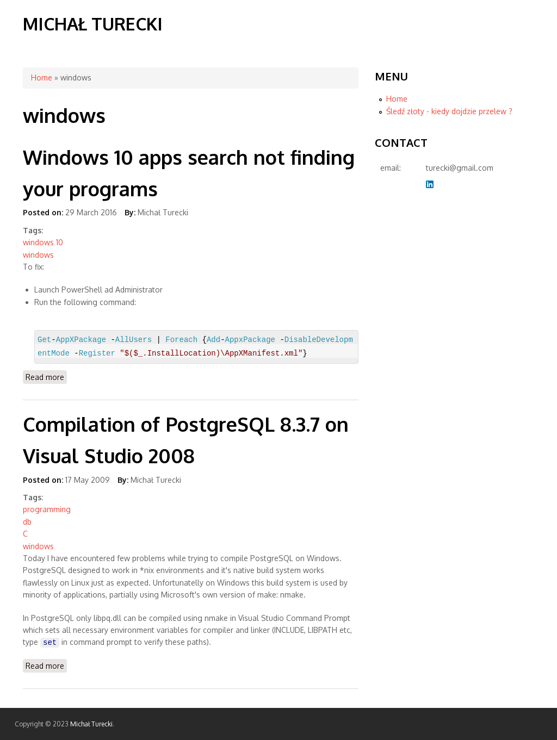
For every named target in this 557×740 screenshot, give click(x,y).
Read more (46, 376)
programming (47, 509)
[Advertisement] (418, 374)
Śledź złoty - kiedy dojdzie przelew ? (449, 111)
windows (38, 254)
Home (41, 77)
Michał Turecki (93, 24)
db (27, 521)
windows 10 (43, 242)
